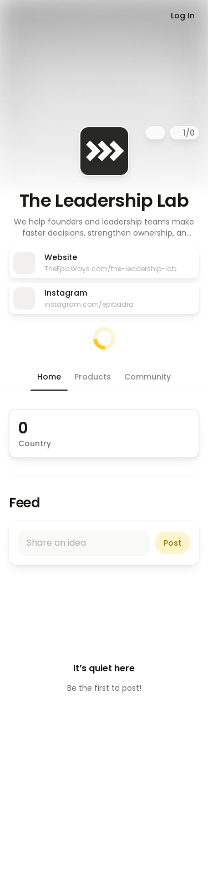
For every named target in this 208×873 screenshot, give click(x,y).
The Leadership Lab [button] (104, 200)
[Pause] (177, 132)
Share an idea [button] (56, 542)
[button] (104, 227)
